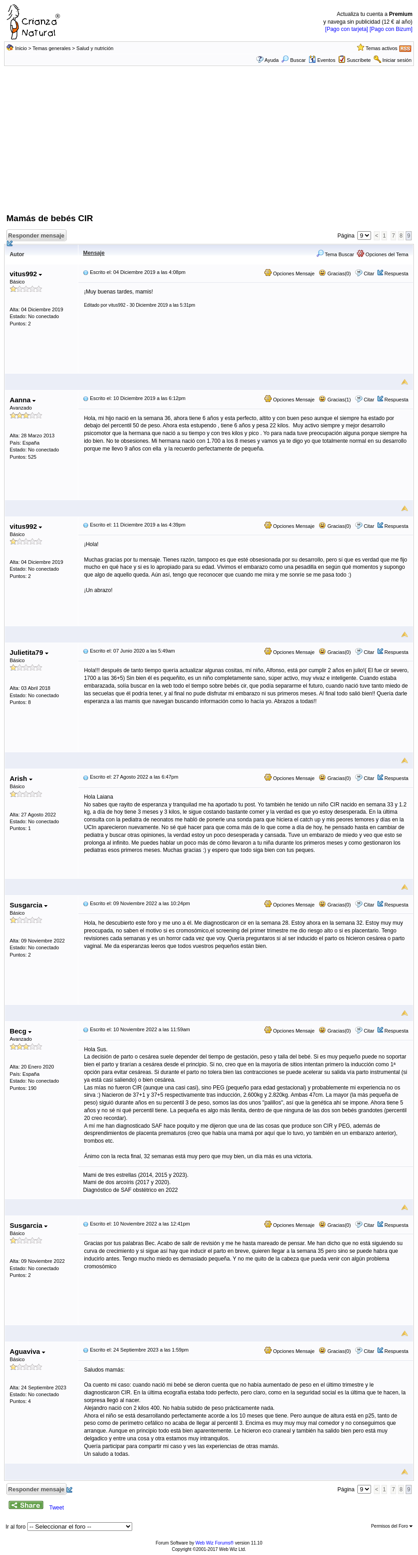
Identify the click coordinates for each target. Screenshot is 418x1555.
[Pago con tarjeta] (346, 29)
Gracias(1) (335, 399)
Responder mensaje (36, 237)
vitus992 (26, 274)
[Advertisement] (209, 144)
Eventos (322, 60)
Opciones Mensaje (289, 273)
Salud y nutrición (95, 48)
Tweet (56, 1507)
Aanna (23, 400)
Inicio (21, 48)
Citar (369, 273)
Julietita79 (29, 652)
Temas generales (51, 48)
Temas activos (381, 48)
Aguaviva (27, 1351)
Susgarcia (28, 905)
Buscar (293, 60)
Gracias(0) (335, 273)
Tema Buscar (335, 254)
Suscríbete (359, 60)
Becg (20, 1031)
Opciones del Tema (382, 254)
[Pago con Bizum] (391, 29)
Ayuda (271, 60)
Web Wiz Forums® (215, 1542)
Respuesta (396, 273)
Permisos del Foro (392, 1526)
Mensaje (93, 253)
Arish (21, 778)
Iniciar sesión (397, 60)
